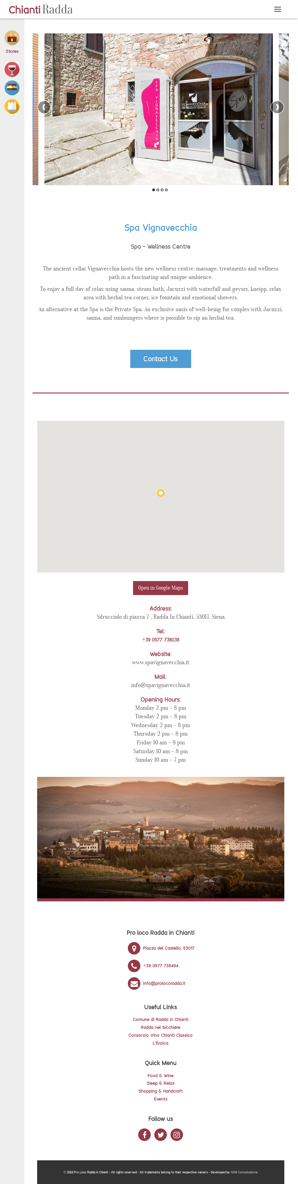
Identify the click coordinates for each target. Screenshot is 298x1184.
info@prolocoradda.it (156, 983)
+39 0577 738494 (152, 965)
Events (160, 1099)
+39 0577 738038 (160, 639)
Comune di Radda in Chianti (160, 1019)
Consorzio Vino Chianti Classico (160, 1035)
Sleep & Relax (161, 1083)
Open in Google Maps (160, 588)
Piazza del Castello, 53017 (161, 948)
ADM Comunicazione (244, 1172)
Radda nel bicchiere (160, 1027)
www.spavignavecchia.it (160, 662)
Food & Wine (161, 1075)
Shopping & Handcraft (160, 1091)
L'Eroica (160, 1043)
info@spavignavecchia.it (160, 685)
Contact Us (160, 359)
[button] (12, 69)
